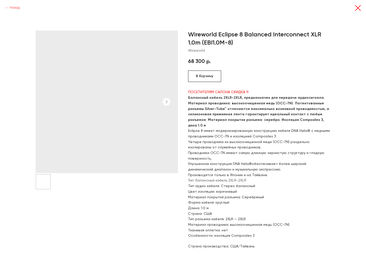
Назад (15, 7)
